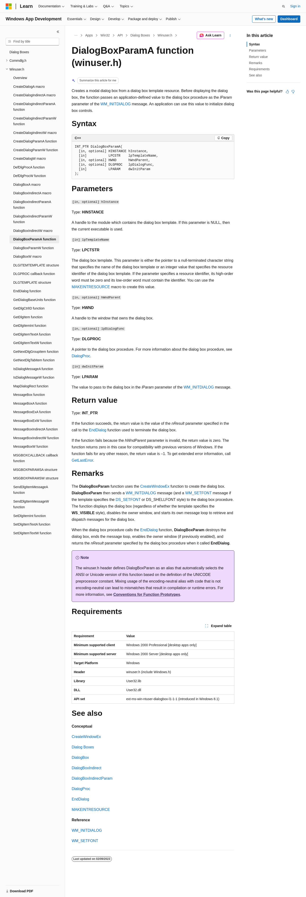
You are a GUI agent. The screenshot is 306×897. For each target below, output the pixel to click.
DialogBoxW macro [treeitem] (27, 256)
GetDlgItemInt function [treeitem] (29, 325)
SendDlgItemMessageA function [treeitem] (30, 490)
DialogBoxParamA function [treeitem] (34, 239)
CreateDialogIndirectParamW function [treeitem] (34, 121)
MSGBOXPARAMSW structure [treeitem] (35, 478)
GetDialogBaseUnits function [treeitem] (34, 300)
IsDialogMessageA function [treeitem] (33, 369)
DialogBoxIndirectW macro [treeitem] (32, 231)
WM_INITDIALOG (116, 104)
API (120, 35)
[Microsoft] (9, 6)
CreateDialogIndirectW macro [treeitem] (35, 133)
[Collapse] (58, 31)
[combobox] (32, 41)
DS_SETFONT (128, 500)
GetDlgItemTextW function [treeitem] (32, 343)
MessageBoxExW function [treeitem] (32, 421)
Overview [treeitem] (20, 78)
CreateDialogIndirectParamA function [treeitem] (34, 107)
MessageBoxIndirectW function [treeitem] (36, 438)
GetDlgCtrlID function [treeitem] (28, 308)
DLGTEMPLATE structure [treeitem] (32, 282)
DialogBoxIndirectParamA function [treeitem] (32, 205)
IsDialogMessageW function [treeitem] (33, 377)
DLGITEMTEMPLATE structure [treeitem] (36, 265)
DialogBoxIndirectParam (92, 778)
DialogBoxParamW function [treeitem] (33, 248)
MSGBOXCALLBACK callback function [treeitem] (35, 458)
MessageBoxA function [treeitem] (30, 403)
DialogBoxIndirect (86, 768)
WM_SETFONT (198, 493)
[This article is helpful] (287, 91)
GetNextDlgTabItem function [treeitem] (34, 360)
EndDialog (97, 430)
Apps (89, 35)
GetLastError (82, 460)
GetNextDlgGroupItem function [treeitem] (35, 351)
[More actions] (230, 35)
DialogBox (80, 758)
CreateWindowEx (155, 486)
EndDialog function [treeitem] (27, 291)
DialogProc (81, 356)
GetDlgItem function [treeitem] (28, 317)
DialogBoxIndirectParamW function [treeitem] (32, 219)
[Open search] (283, 6)
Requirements (259, 69)
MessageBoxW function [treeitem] (30, 446)
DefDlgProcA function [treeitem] (29, 167)
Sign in (295, 6)
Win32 (105, 35)
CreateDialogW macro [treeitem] (29, 158)
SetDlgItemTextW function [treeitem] (32, 533)
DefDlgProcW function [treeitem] (29, 176)
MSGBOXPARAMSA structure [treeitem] (35, 470)
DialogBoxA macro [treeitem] (26, 184)
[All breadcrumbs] (76, 35)
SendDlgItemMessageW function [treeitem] (31, 504)
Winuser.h (164, 35)
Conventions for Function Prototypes (146, 594)
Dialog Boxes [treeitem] (19, 52)
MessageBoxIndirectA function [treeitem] (35, 429)
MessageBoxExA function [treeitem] (32, 412)
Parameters (257, 50)
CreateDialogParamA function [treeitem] (35, 141)
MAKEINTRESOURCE (91, 287)
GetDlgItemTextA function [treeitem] (32, 334)
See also (255, 75)
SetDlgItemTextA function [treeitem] (31, 524)
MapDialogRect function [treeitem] (30, 386)
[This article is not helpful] (293, 91)
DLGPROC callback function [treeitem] (34, 274)
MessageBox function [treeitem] (29, 395)
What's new (264, 19)
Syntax (254, 44)
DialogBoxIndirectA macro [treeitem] (32, 193)
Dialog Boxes (140, 35)
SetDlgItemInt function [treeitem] (29, 516)
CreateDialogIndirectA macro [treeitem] (34, 95)
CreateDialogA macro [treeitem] (29, 86)
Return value (258, 57)
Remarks (255, 63)
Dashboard (288, 19)
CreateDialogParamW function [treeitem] (35, 150)
